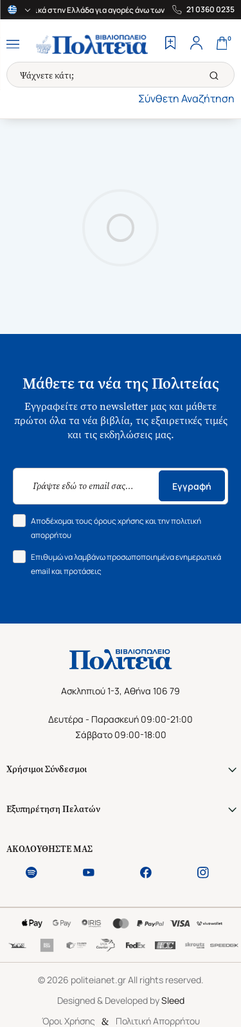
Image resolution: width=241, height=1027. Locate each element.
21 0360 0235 (210, 10)
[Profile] (196, 44)
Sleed (172, 1000)
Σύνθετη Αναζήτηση (186, 98)
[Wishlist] (170, 44)
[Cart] (222, 44)
